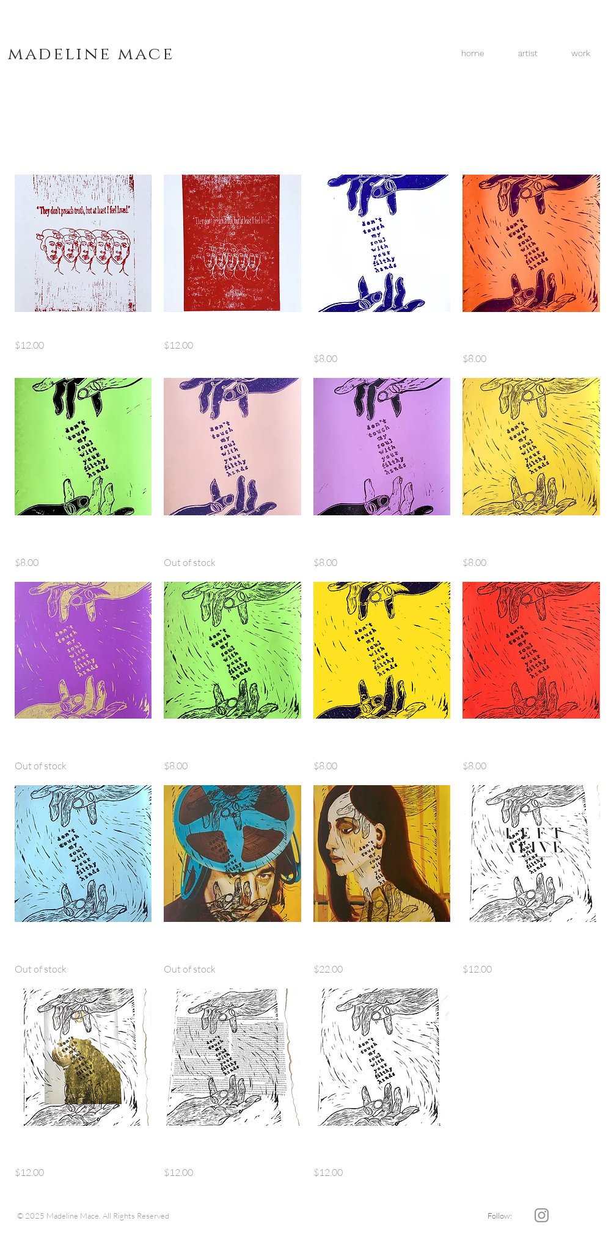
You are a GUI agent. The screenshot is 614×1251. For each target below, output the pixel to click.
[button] (581, 53)
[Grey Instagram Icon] (541, 1215)
